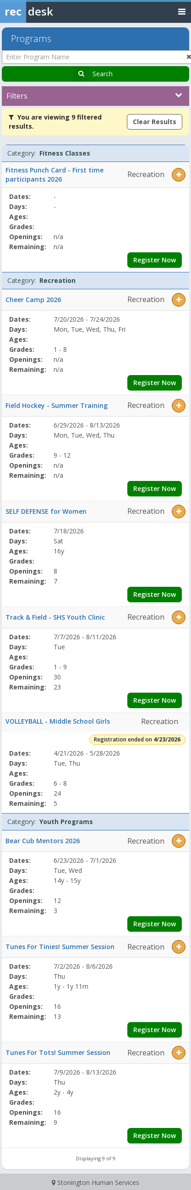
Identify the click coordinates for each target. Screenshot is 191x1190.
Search (103, 73)
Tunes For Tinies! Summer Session (60, 946)
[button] (179, 175)
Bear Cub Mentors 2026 (42, 840)
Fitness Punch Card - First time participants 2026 (54, 174)
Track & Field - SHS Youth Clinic (55, 617)
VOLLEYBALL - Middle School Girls (57, 721)
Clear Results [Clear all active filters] (154, 121)
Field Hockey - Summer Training (56, 405)
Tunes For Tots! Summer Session (57, 1052)
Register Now (154, 260)
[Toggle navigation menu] (182, 11)
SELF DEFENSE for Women (46, 511)
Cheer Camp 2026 (33, 299)
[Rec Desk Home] (50, 11)
